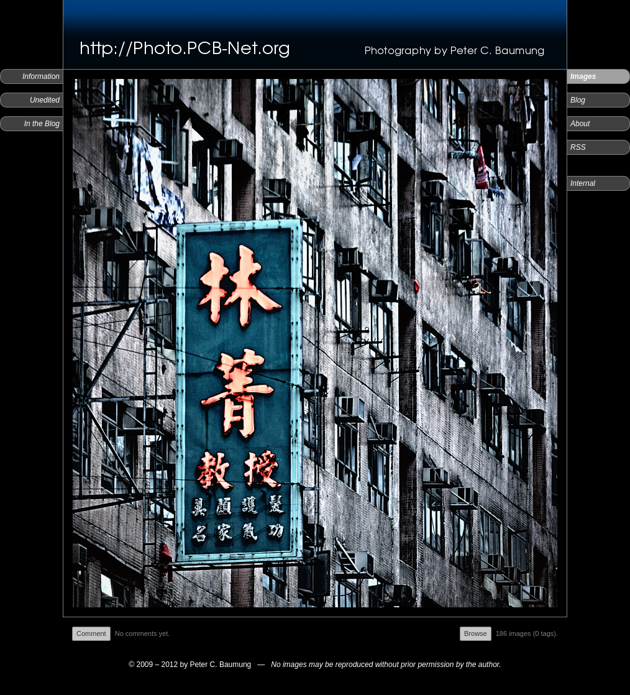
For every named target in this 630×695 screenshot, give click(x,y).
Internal (582, 183)
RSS (578, 147)
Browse (475, 633)
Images (583, 76)
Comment (91, 633)
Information (41, 76)
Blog (577, 100)
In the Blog (42, 123)
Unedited (45, 100)
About (580, 123)
